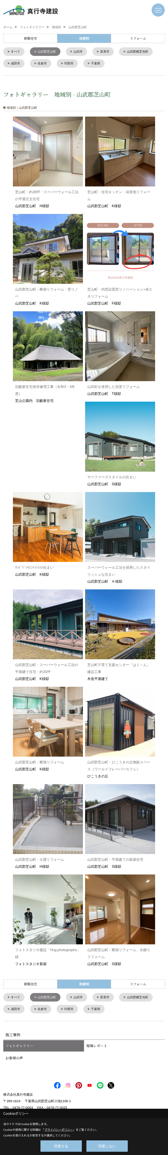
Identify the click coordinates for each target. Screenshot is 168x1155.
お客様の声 (14, 1059)
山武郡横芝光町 (142, 52)
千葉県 (99, 64)
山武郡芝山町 (48, 52)
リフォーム (138, 38)
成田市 (16, 64)
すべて (16, 52)
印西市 (71, 64)
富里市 (109, 52)
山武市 (81, 52)
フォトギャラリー (19, 1047)
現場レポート (96, 1047)
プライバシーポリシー (58, 1129)
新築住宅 (30, 38)
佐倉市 (44, 64)
